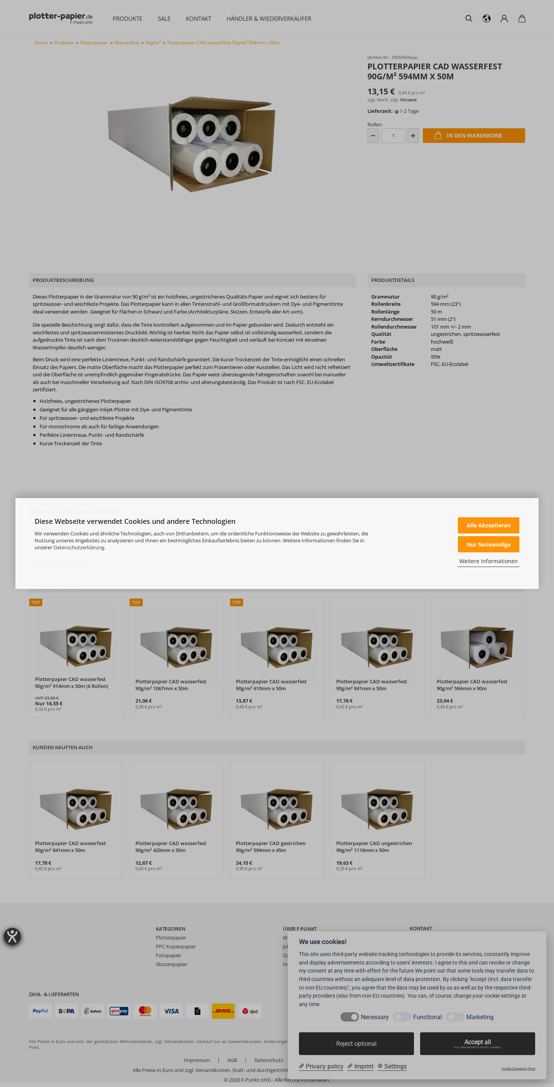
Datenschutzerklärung (78, 547)
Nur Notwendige (489, 544)
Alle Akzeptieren (489, 525)
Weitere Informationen (488, 561)
